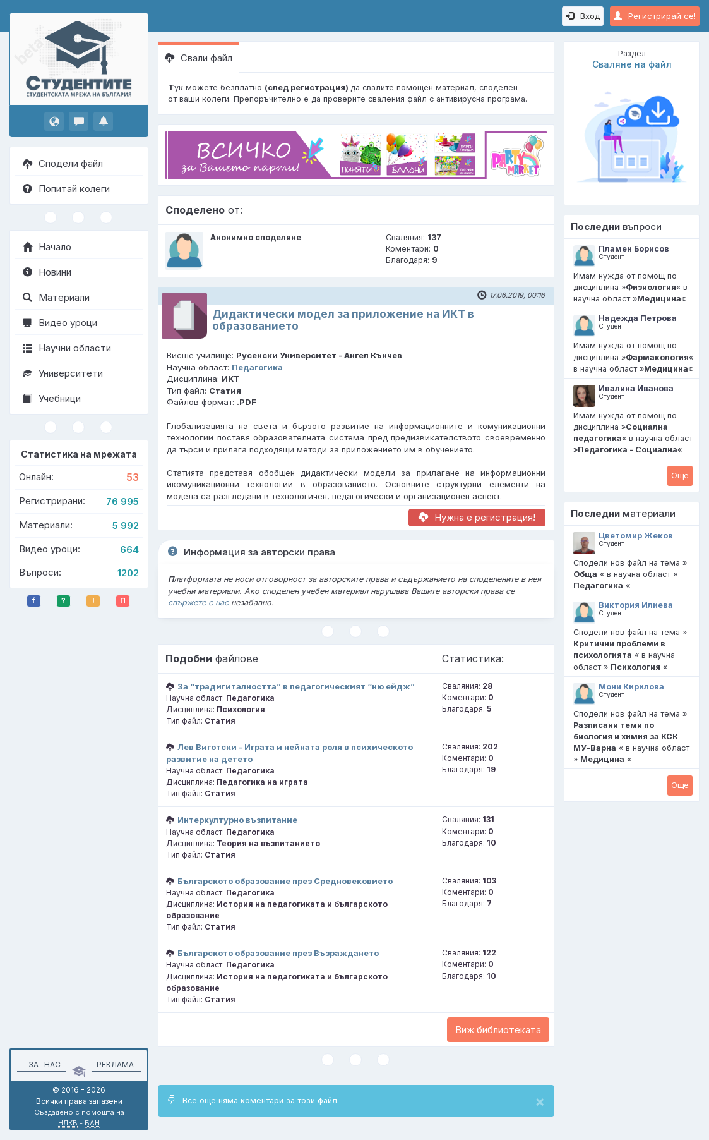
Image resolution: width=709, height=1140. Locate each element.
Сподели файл (63, 163)
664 (129, 549)
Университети (63, 373)
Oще (680, 475)
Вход (583, 16)
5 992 (125, 525)
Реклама (115, 1064)
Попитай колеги (66, 189)
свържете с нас (198, 602)
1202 (128, 573)
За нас (43, 1064)
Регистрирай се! (655, 16)
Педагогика (257, 367)
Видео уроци (60, 323)
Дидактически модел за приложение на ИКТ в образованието (343, 320)
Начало (47, 247)
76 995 (122, 501)
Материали (56, 297)
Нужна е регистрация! (477, 517)
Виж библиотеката (498, 1030)
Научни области (67, 348)
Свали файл (198, 58)
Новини (47, 272)
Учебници (52, 398)
